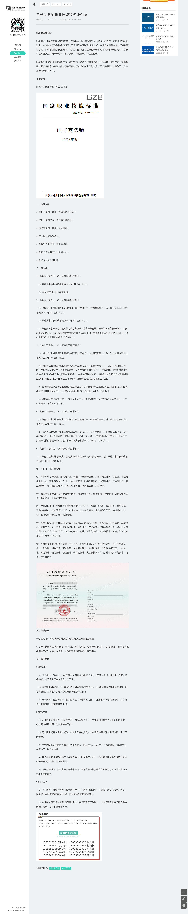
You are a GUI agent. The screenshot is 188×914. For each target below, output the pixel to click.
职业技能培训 (65, 20)
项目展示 (17, 53)
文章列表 (44, 4)
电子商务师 (54, 872)
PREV (55, 4)
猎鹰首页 (17, 45)
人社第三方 (66, 872)
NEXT (67, 4)
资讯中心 (17, 49)
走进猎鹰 (17, 57)
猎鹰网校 (17, 61)
